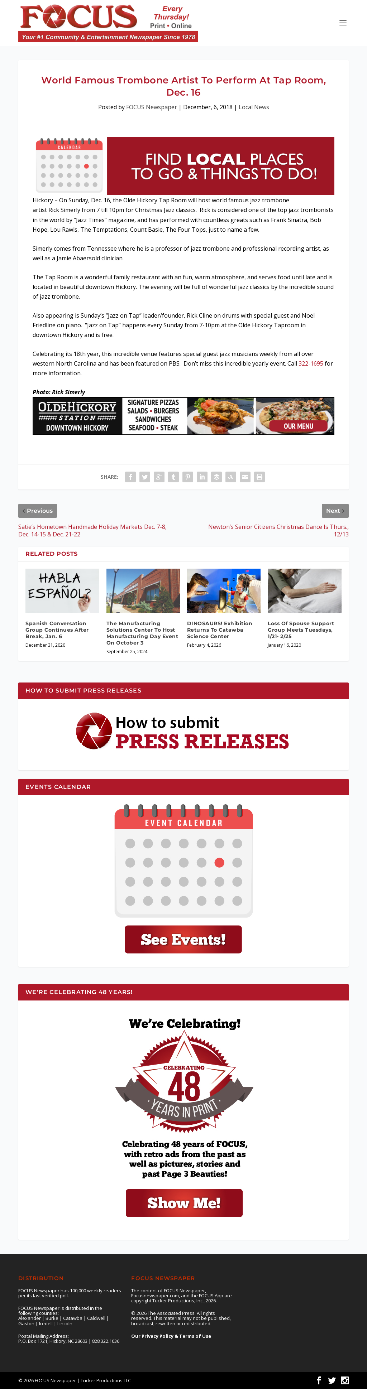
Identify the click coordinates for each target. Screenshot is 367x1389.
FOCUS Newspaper (151, 107)
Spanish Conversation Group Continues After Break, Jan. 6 (57, 630)
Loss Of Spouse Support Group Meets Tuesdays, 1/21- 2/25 (301, 630)
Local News (254, 107)
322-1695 (311, 363)
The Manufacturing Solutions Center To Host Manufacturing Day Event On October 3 (142, 633)
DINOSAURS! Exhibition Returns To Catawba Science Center (220, 630)
